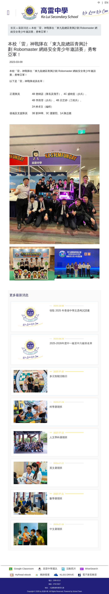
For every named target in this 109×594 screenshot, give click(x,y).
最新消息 (23, 28)
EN (106, 2)
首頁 (13, 28)
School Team (77, 591)
